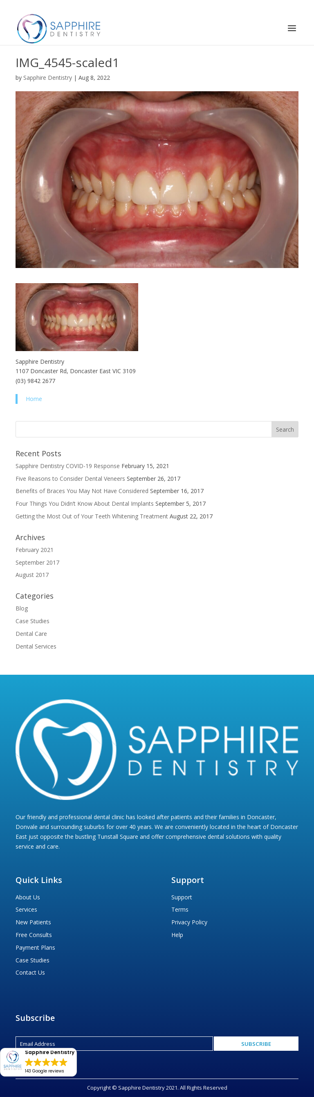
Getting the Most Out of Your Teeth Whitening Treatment (92, 516)
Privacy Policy (189, 922)
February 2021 (35, 550)
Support (181, 897)
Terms (179, 909)
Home (34, 399)
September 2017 (37, 562)
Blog (22, 608)
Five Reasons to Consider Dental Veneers (70, 478)
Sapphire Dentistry (47, 77)
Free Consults (34, 935)
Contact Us (30, 972)
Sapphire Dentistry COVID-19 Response (68, 466)
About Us (28, 897)
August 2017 (32, 575)
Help (177, 935)
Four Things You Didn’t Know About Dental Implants (85, 503)
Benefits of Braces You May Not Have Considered (82, 491)
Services (26, 909)
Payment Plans (35, 947)
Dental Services (36, 646)
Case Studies (32, 621)
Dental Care (31, 633)
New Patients (33, 922)
